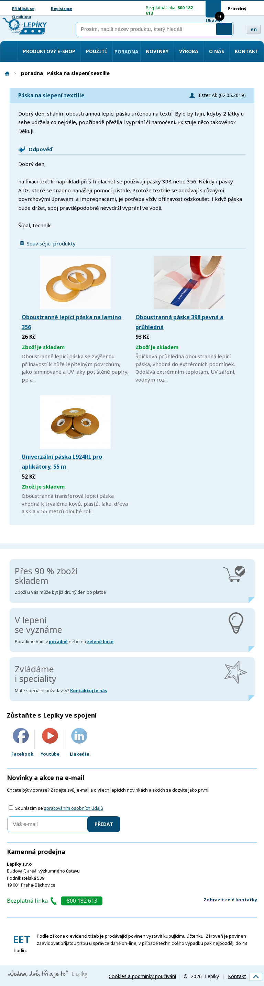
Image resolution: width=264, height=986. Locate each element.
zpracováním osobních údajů (73, 808)
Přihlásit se (23, 8)
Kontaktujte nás (88, 691)
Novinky (157, 51)
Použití (96, 51)
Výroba (188, 51)
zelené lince (100, 642)
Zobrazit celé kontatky (230, 900)
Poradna (126, 51)
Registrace (61, 8)
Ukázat (214, 20)
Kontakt (246, 51)
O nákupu (21, 16)
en (254, 29)
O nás (216, 51)
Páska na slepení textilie (51, 95)
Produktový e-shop (49, 51)
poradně (58, 642)
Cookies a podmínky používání (142, 976)
